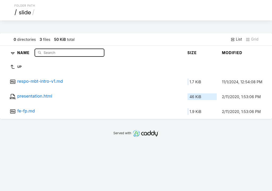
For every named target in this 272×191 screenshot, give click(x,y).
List (236, 39)
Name (24, 52)
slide (25, 12)
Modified (232, 52)
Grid (252, 39)
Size (192, 52)
